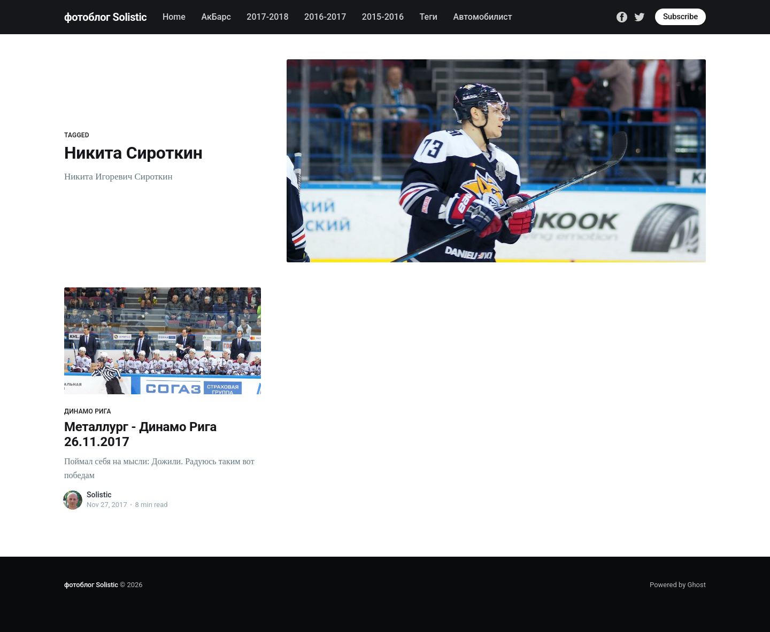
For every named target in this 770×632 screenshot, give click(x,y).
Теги (428, 17)
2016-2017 (325, 17)
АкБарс (215, 17)
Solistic (99, 494)
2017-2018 (267, 17)
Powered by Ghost (678, 585)
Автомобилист (482, 17)
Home (174, 17)
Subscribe (680, 16)
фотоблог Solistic (105, 17)
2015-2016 (383, 17)
